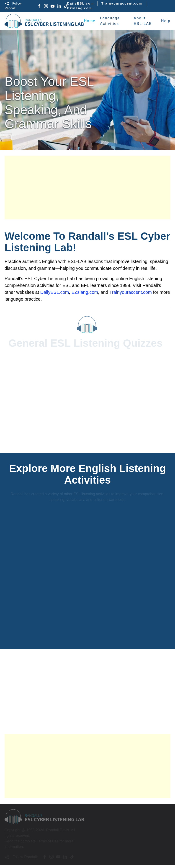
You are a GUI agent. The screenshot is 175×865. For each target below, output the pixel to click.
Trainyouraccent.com (121, 3)
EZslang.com (79, 8)
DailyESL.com (80, 3)
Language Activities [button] (110, 21)
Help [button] (165, 21)
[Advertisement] (87, 187)
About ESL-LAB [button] (143, 21)
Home (89, 21)
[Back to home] (44, 21)
